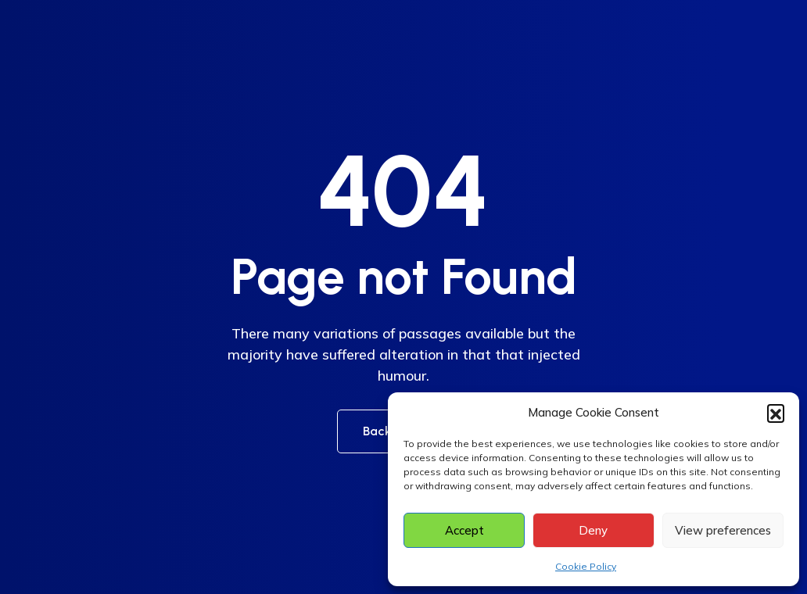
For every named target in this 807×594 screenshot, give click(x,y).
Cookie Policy (585, 566)
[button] (776, 412)
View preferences (723, 530)
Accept (464, 530)
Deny (593, 530)
